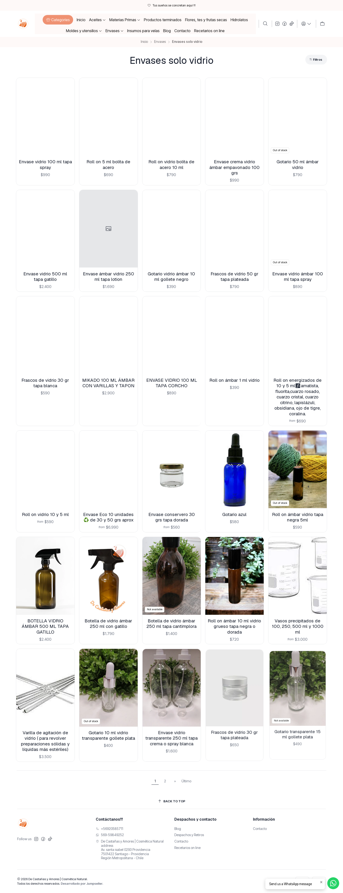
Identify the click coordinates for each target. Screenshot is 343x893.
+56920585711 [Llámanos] (109, 829)
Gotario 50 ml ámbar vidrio (298, 164)
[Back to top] (171, 801)
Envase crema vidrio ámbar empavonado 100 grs (234, 167)
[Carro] (322, 24)
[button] (58, 20)
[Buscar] (265, 24)
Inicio (144, 42)
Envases (160, 42)
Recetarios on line (187, 848)
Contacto (181, 841)
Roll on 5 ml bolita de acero (108, 164)
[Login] (306, 24)
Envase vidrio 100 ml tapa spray (45, 164)
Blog (177, 829)
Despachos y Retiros (189, 835)
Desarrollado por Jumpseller (81, 883)
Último (187, 781)
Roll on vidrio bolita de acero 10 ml (171, 164)
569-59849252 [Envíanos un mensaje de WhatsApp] (110, 835)
